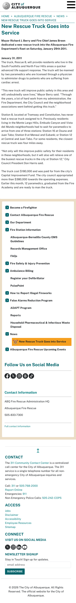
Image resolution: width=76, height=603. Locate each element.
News (61, 16)
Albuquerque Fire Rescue (33, 16)
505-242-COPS (52, 497)
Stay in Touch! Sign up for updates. (27, 559)
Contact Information (21, 392)
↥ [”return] (38, 450)
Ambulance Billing (21, 270)
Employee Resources (18, 523)
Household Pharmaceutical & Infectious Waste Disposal (40, 324)
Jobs (8, 510)
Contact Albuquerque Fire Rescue (32, 215)
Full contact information (17, 426)
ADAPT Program (20, 307)
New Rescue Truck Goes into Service (39, 342)
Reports (15, 315)
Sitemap (10, 527)
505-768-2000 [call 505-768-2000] (28, 485)
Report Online (13, 489)
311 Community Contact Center (29, 462)
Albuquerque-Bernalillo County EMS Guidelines (33, 239)
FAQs (13, 256)
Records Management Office (28, 248)
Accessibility (13, 519)
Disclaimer (11, 514)
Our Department (20, 222)
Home (5, 16)
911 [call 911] (25, 493)
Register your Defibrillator (27, 278)
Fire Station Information (25, 229)
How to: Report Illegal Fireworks (31, 293)
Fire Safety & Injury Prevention (30, 263)
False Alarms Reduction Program (31, 300)
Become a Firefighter (23, 207)
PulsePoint (17, 285)
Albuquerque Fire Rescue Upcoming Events (38, 349)
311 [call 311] (13, 485)
